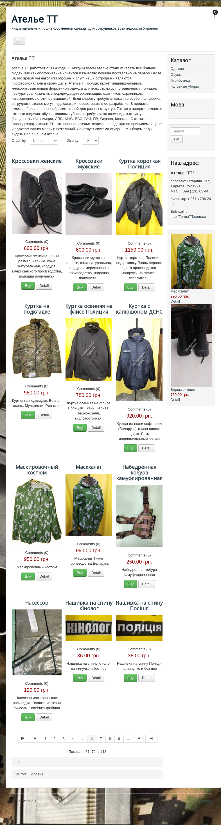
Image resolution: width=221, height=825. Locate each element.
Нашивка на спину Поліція (139, 605)
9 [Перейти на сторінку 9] (119, 739)
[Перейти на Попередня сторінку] (35, 739)
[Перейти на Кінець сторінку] (151, 739)
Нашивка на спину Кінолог (88, 605)
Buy (28, 285)
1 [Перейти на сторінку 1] (45, 739)
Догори (206, 801)
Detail (44, 285)
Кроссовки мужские (88, 164)
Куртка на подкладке (36, 309)
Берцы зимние (183, 389)
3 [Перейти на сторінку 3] (64, 739)
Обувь (176, 74)
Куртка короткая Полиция (139, 164)
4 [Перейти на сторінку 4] (73, 739)
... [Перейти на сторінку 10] (128, 739)
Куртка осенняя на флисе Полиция (88, 309)
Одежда (177, 68)
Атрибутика (180, 80)
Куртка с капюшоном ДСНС (139, 309)
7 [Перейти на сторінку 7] (101, 739)
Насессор (36, 602)
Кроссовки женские (37, 161)
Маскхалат (89, 466)
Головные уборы (185, 86)
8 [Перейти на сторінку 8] (110, 739)
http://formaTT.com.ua (188, 216)
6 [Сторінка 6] (92, 739)
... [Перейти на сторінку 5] (82, 739)
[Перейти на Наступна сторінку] (140, 739)
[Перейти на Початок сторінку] (23, 739)
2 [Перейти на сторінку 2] (55, 739)
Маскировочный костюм (36, 469)
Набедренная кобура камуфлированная (139, 472)
